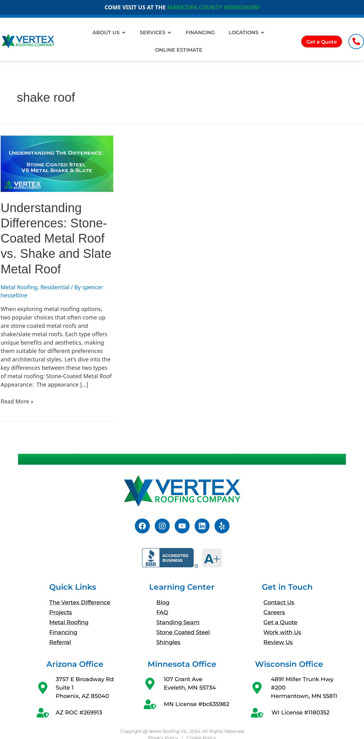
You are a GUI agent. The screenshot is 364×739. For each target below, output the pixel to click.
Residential (54, 287)
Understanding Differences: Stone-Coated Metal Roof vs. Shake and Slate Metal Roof (56, 238)
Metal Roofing (19, 287)
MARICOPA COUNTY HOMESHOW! (213, 7)
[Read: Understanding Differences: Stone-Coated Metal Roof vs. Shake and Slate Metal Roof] (57, 164)
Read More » (17, 401)
